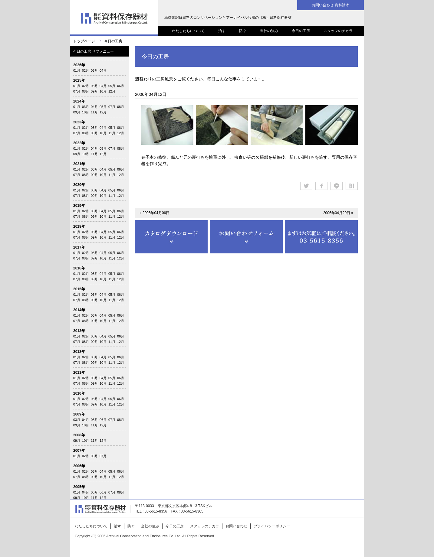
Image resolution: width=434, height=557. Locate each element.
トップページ (84, 41)
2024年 (79, 101)
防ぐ (242, 31)
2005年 (79, 487)
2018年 (79, 226)
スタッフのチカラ (338, 31)
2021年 (79, 164)
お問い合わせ (236, 526)
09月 (94, 91)
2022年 (79, 143)
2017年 (79, 247)
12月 (111, 91)
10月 (103, 91)
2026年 (79, 65)
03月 (94, 70)
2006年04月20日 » (338, 213)
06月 (120, 86)
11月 (94, 112)
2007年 (79, 450)
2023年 (79, 122)
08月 (85, 91)
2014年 (79, 310)
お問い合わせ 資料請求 (330, 5)
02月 (85, 70)
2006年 (79, 466)
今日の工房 (301, 31)
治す (221, 31)
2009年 (79, 414)
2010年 (79, 393)
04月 (103, 70)
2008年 (79, 435)
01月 (76, 70)
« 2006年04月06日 (154, 213)
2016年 (79, 268)
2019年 (79, 206)
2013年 (79, 331)
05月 (111, 86)
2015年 (79, 289)
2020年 (79, 185)
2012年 (79, 352)
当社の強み (269, 31)
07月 (76, 91)
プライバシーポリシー (272, 526)
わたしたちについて (188, 31)
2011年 (79, 372)
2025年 (79, 80)
